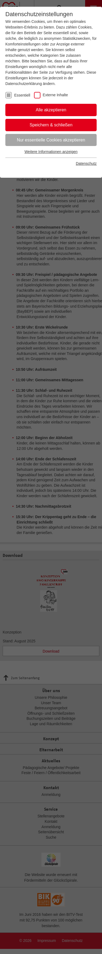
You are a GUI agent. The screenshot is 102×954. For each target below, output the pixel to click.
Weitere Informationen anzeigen (50, 151)
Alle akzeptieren (51, 110)
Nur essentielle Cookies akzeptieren (51, 140)
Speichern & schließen (50, 125)
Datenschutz (86, 163)
